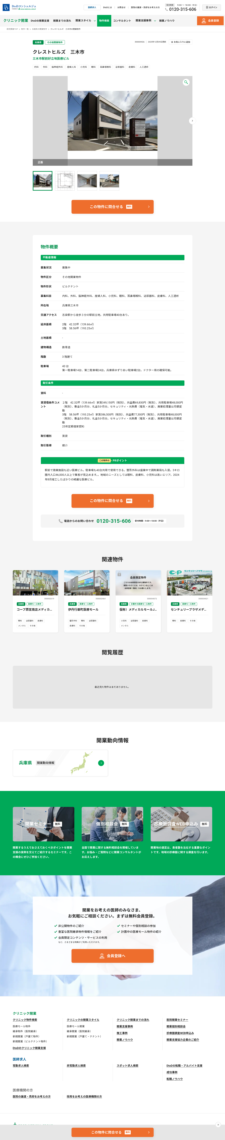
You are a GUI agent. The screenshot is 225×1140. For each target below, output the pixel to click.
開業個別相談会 (176, 1026)
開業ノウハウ (163, 20)
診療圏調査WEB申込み (180, 1033)
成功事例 (172, 1072)
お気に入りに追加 (182, 42)
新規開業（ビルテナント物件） (30, 1041)
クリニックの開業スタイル (83, 1019)
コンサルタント (120, 20)
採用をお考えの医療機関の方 (84, 1096)
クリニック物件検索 (25, 1019)
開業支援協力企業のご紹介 (183, 1039)
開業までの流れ (62, 20)
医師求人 (92, 7)
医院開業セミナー (177, 1019)
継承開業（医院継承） (79, 1031)
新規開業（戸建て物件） (27, 1036)
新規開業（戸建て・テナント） (84, 1036)
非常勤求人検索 (76, 1065)
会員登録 (213, 20)
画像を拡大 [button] (112, 121)
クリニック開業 (15, 21)
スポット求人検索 (128, 1065)
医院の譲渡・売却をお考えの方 (145, 7)
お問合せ (121, 7)
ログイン (213, 7)
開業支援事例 (125, 1026)
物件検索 (102, 20)
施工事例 (122, 1033)
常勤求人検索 (21, 1065)
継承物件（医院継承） (25, 1031)
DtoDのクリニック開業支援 (29, 1048)
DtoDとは (107, 7)
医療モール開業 (76, 1026)
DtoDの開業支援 (40, 20)
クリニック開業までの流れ (133, 1019)
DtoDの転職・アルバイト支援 (185, 1065)
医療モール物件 (22, 1026)
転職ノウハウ (175, 1079)
